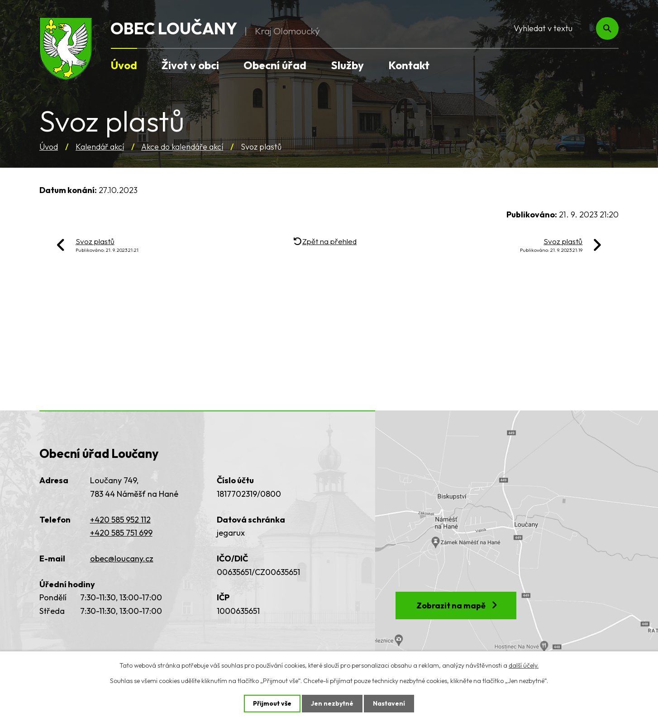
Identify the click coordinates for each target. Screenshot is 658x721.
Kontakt (408, 65)
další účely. (524, 665)
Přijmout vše (272, 703)
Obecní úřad (274, 65)
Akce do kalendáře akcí (182, 146)
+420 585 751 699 (121, 533)
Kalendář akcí (100, 146)
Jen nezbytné (332, 703)
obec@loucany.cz (121, 558)
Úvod (48, 146)
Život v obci (190, 65)
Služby (347, 65)
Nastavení (389, 703)
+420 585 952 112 (120, 519)
